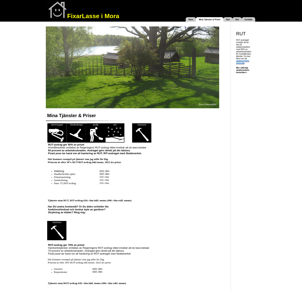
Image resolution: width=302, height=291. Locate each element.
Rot (237, 19)
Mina (201, 19)
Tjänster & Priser (211, 19)
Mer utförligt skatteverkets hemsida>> (242, 70)
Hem (191, 19)
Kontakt (248, 19)
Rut (228, 19)
